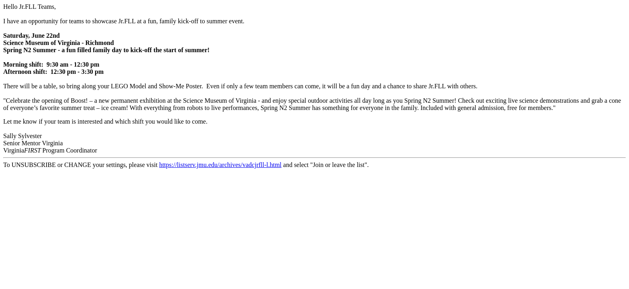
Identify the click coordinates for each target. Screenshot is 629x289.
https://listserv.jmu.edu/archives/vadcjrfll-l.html (220, 164)
